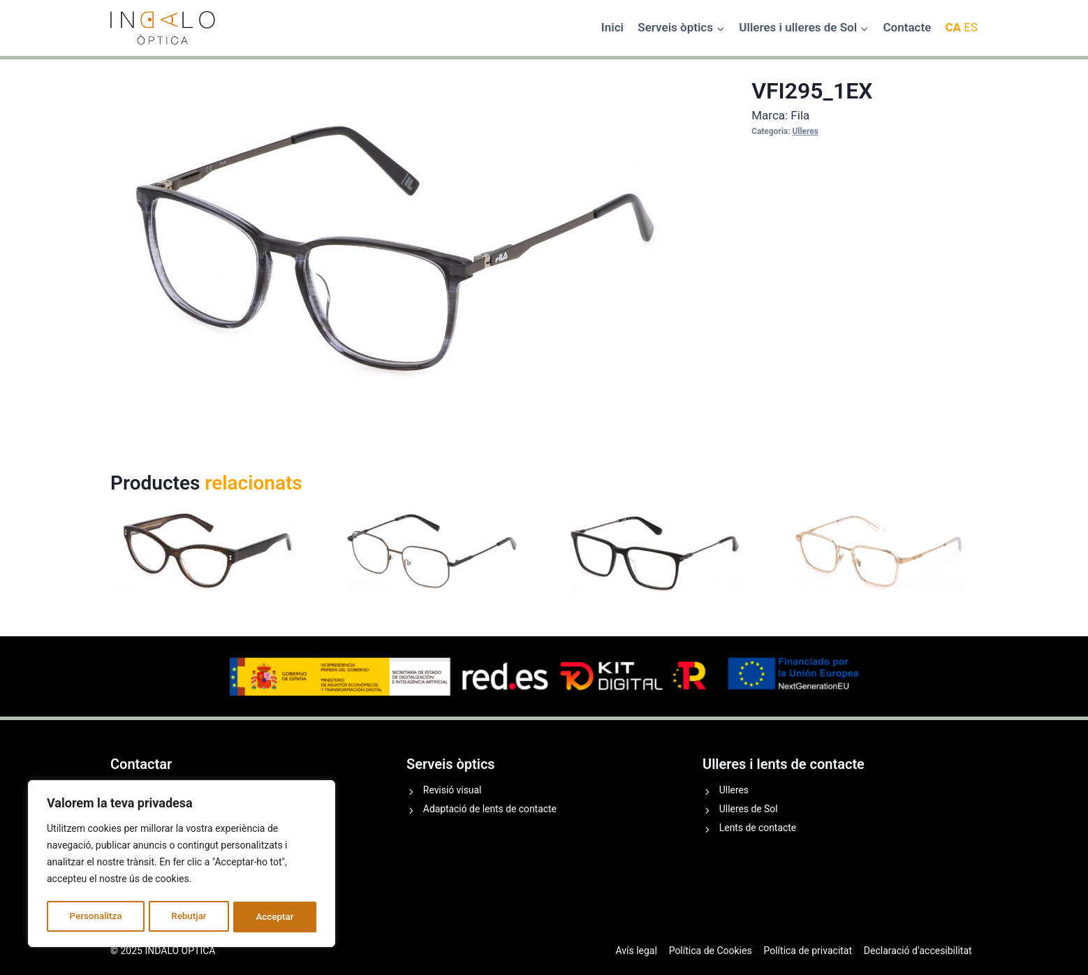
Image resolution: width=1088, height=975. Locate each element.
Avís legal (635, 950)
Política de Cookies (710, 950)
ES (971, 27)
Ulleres (805, 131)
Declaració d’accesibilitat (918, 950)
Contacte (907, 27)
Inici (612, 27)
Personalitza (95, 917)
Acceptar (275, 917)
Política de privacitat (807, 950)
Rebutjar (189, 917)
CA (953, 27)
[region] (181, 865)
